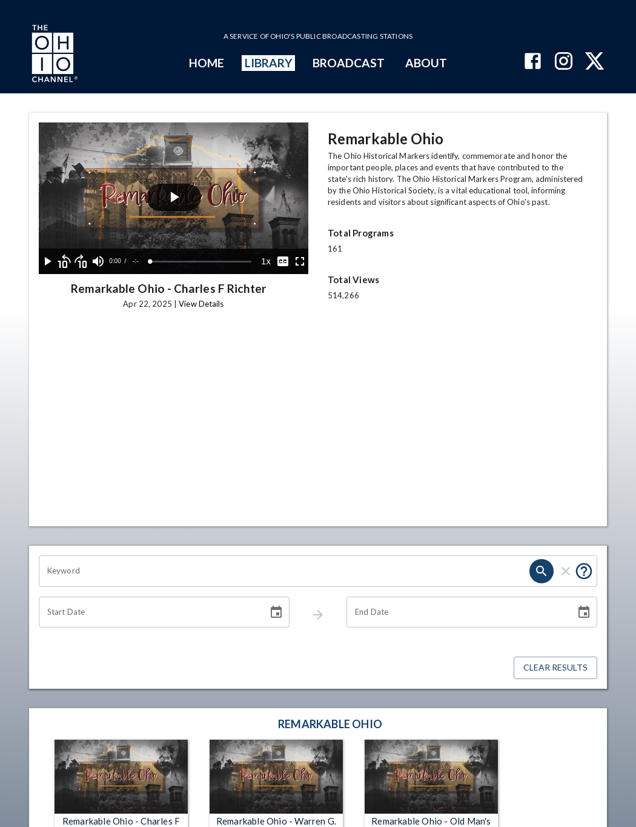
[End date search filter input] (456, 612)
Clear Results (555, 667)
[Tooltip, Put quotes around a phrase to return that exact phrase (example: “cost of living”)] (584, 571)
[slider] (200, 262)
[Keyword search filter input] (284, 571)
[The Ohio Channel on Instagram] (563, 62)
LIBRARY (269, 63)
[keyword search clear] (566, 571)
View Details (201, 304)
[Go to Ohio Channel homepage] (53, 55)
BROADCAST (349, 63)
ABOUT (426, 63)
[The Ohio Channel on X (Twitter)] (594, 62)
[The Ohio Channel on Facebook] (532, 62)
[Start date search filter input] (149, 612)
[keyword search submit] (541, 571)
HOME (206, 63)
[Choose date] (276, 612)
